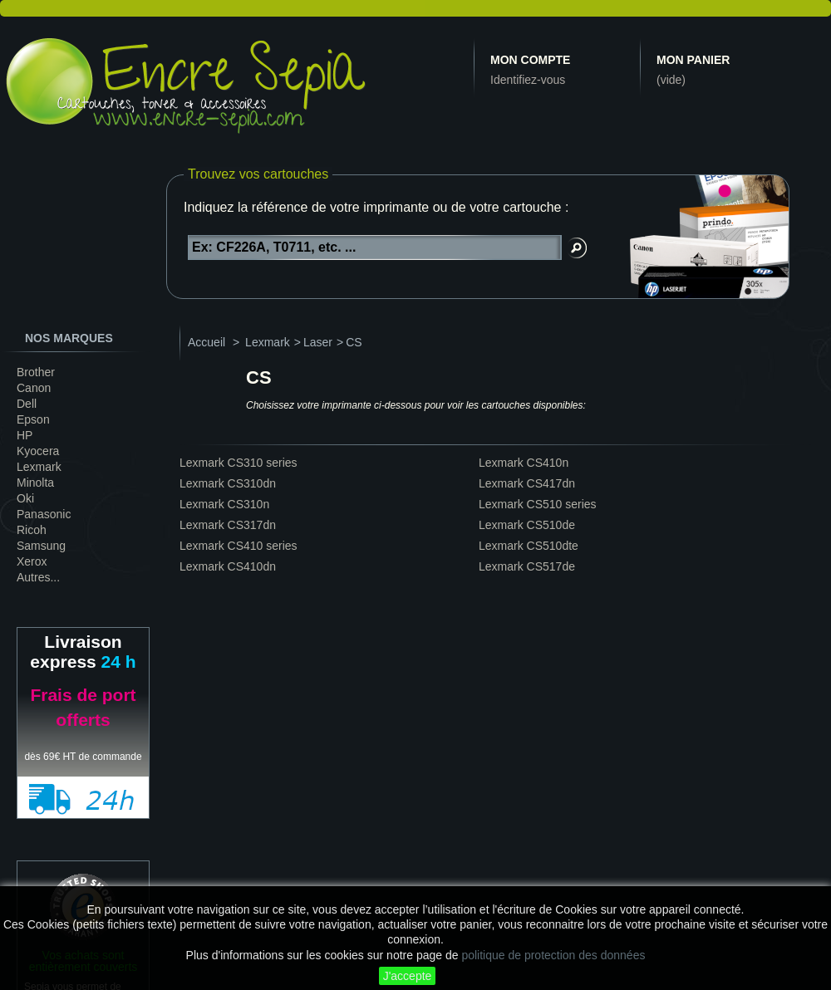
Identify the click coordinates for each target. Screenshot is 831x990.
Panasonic (44, 514)
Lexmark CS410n (523, 462)
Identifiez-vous (527, 79)
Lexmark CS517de (527, 566)
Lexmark (39, 466)
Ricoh (32, 530)
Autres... (38, 577)
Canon (34, 388)
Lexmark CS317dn (227, 525)
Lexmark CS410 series (238, 545)
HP (24, 435)
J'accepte (407, 976)
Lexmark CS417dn (527, 483)
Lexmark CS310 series (238, 462)
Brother (36, 372)
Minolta (35, 482)
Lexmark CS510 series (538, 504)
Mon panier (693, 59)
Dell (27, 403)
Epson (33, 419)
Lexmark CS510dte (528, 545)
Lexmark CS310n (224, 504)
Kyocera (38, 451)
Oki (25, 498)
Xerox (32, 561)
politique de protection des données (553, 955)
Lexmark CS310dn (227, 483)
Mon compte (530, 59)
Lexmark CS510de (527, 525)
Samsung (41, 545)
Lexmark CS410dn (227, 566)
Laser (317, 342)
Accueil (206, 342)
